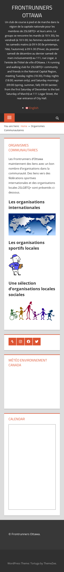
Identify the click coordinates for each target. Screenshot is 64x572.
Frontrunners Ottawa (32, 11)
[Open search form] (57, 117)
